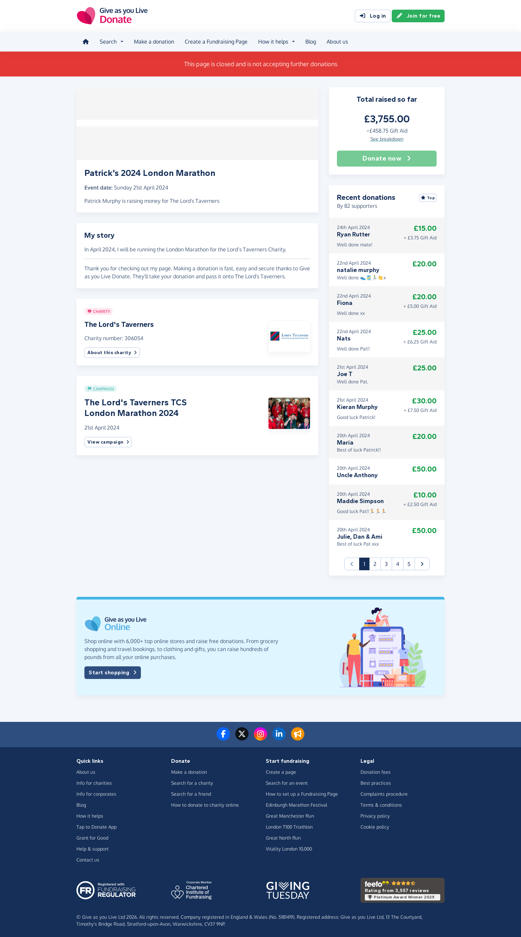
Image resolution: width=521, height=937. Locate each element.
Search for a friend (191, 793)
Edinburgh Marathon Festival (296, 804)
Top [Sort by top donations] (428, 197)
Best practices (376, 782)
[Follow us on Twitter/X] (242, 737)
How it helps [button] (272, 41)
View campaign (108, 439)
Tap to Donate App (96, 826)
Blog (310, 41)
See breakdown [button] (386, 138)
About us (336, 41)
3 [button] (386, 563)
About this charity (112, 349)
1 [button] (366, 563)
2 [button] (374, 563)
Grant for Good (92, 837)
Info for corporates (96, 793)
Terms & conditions (381, 804)
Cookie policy (375, 826)
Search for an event (287, 782)
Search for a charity (192, 782)
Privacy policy (375, 815)
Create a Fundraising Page (215, 41)
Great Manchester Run (290, 815)
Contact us (87, 859)
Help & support (92, 848)
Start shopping (113, 672)
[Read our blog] (297, 737)
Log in (372, 16)
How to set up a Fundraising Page (302, 793)
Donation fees (376, 771)
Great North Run (283, 837)
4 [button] (397, 563)
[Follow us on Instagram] (260, 737)
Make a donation (153, 41)
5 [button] (408, 563)
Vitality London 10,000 (289, 848)
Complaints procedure (384, 793)
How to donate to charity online (205, 804)
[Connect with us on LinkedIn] (279, 737)
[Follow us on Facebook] (223, 737)
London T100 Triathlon (289, 826)
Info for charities (94, 782)
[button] (289, 333)
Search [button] (107, 41)
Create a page (281, 771)
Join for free (418, 16)
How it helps (89, 815)
